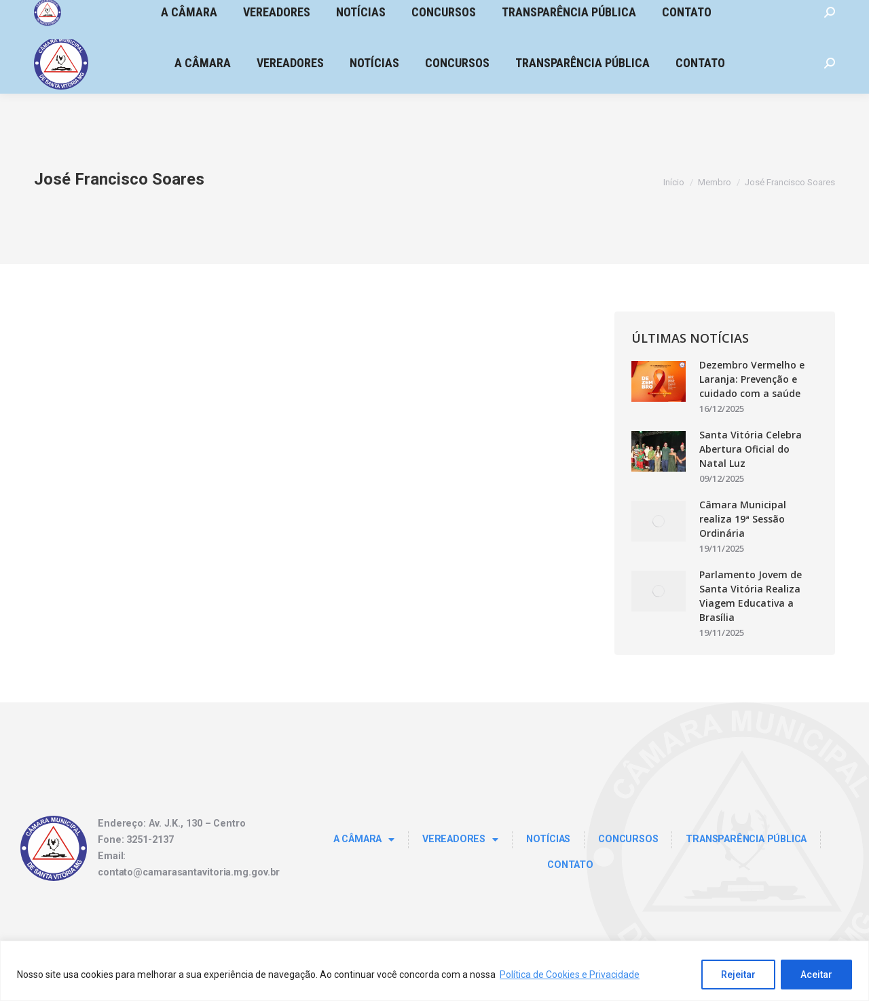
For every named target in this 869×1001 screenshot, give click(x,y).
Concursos (628, 839)
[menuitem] (202, 63)
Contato (570, 865)
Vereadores (460, 839)
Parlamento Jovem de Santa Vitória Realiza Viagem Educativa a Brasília (750, 596)
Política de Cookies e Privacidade (570, 974)
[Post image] (658, 381)
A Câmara (363, 839)
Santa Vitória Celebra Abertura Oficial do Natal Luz (750, 449)
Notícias (548, 839)
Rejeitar (738, 974)
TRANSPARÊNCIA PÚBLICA (746, 839)
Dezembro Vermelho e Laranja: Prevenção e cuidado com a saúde (752, 379)
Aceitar (816, 974)
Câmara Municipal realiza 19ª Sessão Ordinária (742, 519)
